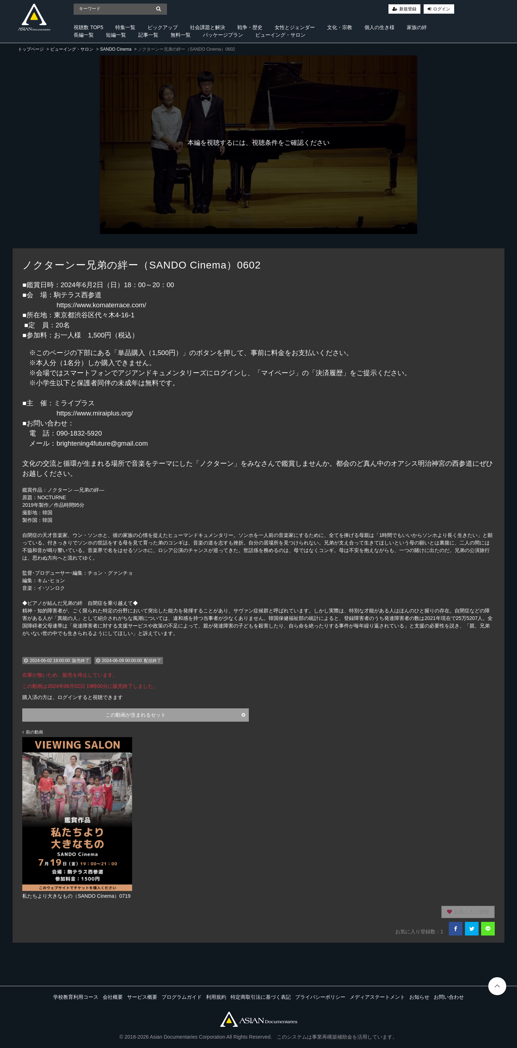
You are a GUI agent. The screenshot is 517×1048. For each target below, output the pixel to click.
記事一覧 (148, 35)
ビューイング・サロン (280, 35)
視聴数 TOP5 (88, 27)
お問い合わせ (449, 997)
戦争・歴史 (249, 27)
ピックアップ (163, 27)
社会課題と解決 (207, 27)
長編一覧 (84, 35)
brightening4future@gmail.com (102, 443)
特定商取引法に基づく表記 (260, 997)
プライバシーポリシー (320, 997)
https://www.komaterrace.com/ (101, 305)
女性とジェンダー (295, 27)
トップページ (31, 49)
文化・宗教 (339, 27)
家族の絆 (417, 27)
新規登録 (407, 9)
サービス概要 (142, 997)
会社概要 (113, 997)
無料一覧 (181, 35)
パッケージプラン (223, 35)
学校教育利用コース (75, 997)
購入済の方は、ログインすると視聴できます (72, 697)
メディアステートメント (377, 997)
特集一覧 (125, 27)
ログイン (441, 9)
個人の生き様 (379, 27)
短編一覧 (116, 35)
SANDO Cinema (115, 49)
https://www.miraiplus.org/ (94, 413)
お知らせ (419, 997)
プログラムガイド (182, 997)
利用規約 (216, 997)
